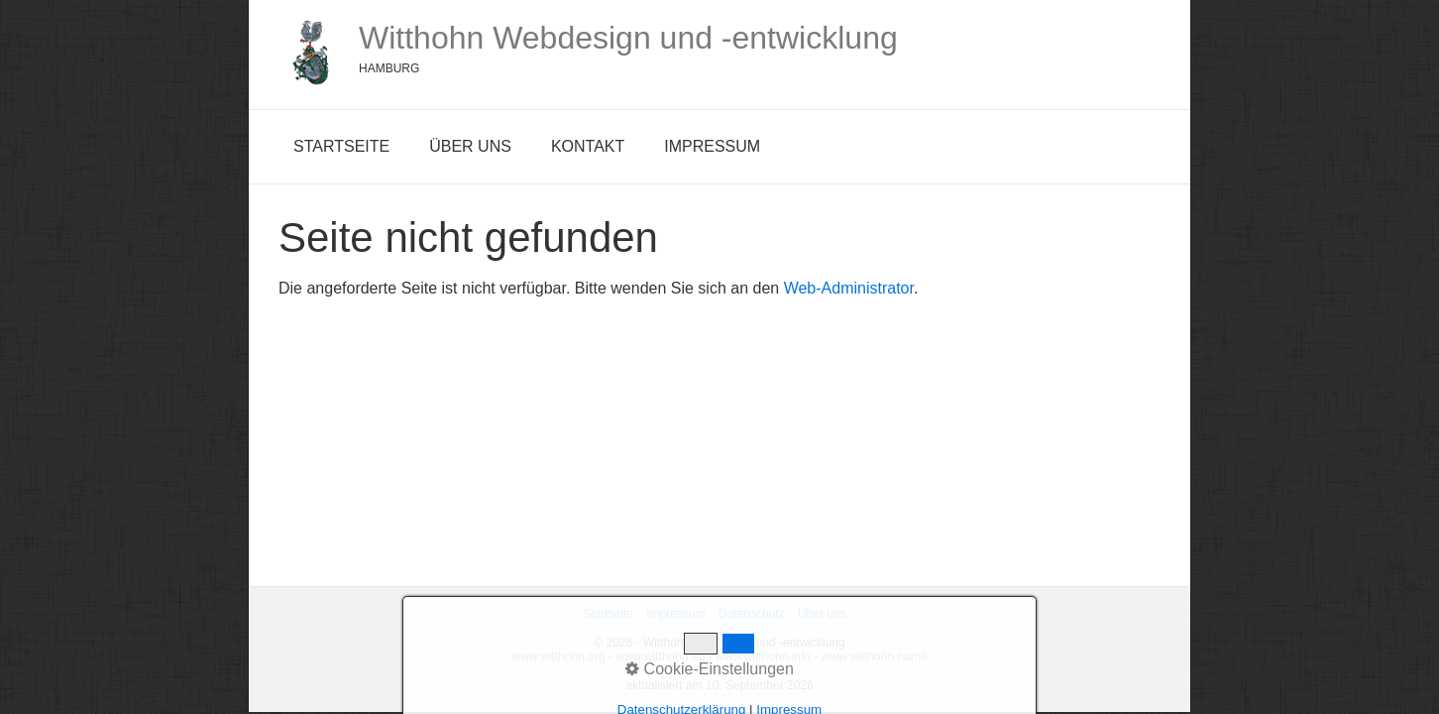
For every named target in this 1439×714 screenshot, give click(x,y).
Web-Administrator (849, 288)
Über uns (470, 146)
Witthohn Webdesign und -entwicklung (628, 38)
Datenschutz (752, 614)
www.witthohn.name (875, 656)
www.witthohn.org (559, 656)
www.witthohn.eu (660, 656)
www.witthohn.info (763, 656)
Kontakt (587, 146)
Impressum (712, 146)
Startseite (341, 146)
